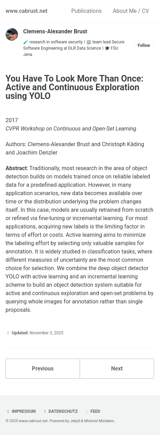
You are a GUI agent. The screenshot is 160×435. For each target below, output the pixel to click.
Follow (144, 45)
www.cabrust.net (26, 11)
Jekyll (75, 421)
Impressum (21, 411)
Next (117, 368)
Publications (86, 11)
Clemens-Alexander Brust (55, 31)
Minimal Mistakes (99, 421)
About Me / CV (131, 11)
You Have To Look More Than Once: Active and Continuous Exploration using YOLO (74, 87)
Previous (43, 368)
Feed (92, 411)
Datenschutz (60, 411)
